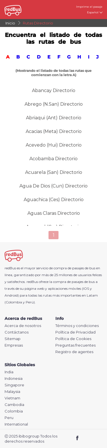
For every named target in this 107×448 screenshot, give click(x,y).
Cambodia (14, 405)
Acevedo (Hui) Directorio (54, 145)
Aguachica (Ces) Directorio (54, 199)
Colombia (14, 411)
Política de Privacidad (75, 332)
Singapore (14, 385)
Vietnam (12, 398)
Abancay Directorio (53, 90)
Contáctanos (17, 332)
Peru (9, 418)
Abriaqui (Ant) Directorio (53, 117)
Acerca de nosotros (23, 326)
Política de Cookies (73, 339)
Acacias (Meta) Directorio (54, 131)
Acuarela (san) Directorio (53, 172)
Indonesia (14, 378)
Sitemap (13, 339)
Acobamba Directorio (53, 158)
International (16, 424)
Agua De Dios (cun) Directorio (53, 186)
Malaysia (12, 391)
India (9, 372)
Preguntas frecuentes (75, 345)
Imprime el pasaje (89, 7)
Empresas (14, 345)
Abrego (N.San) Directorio (54, 104)
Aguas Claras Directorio (53, 213)
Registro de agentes (74, 352)
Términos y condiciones (77, 326)
